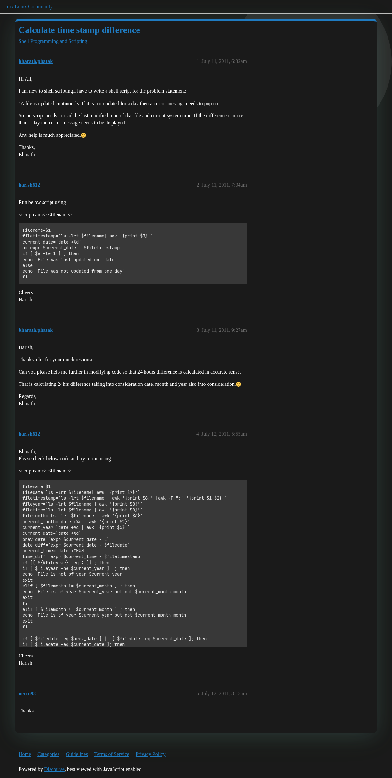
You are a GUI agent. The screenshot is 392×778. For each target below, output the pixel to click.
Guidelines (77, 754)
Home (25, 754)
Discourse (54, 769)
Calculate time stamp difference (79, 30)
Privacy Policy (151, 754)
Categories (48, 754)
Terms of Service (111, 754)
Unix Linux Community (28, 6)
